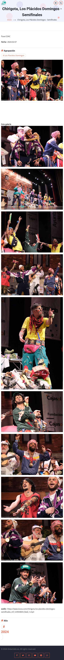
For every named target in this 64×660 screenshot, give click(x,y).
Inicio (9, 20)
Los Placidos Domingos (14, 55)
